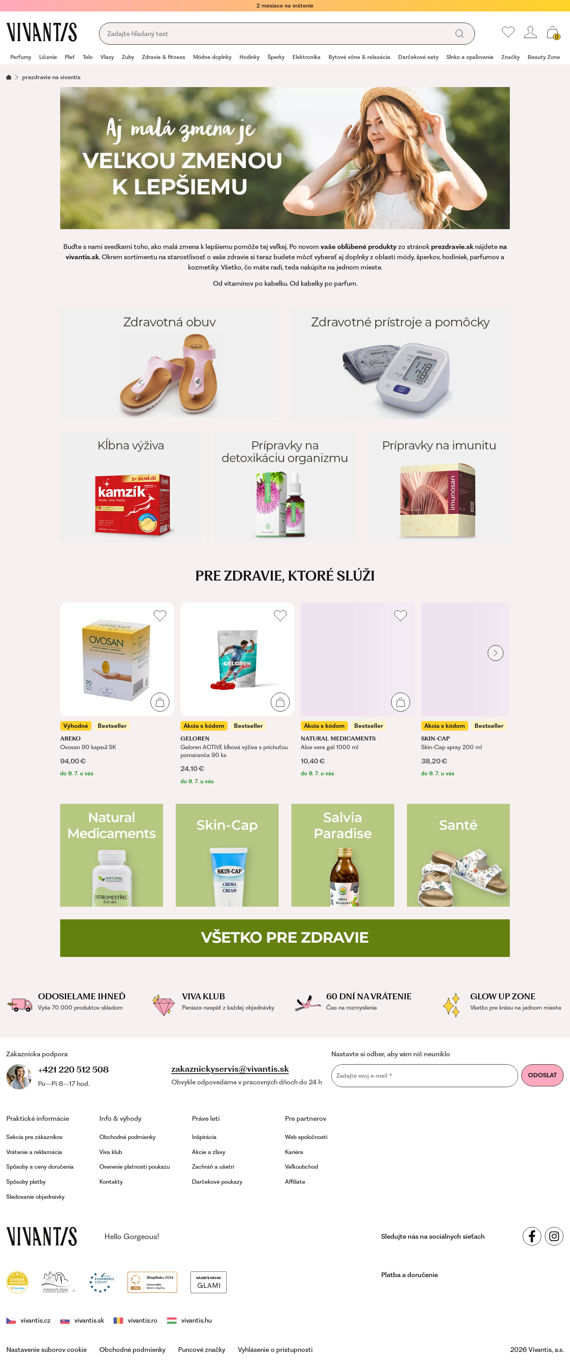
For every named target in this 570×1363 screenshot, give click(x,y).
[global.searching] (276, 34)
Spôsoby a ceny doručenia (40, 1166)
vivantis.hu (189, 1320)
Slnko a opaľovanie (470, 57)
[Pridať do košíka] (159, 702)
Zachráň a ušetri (213, 1166)
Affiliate (295, 1181)
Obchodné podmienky (127, 1137)
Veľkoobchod (301, 1166)
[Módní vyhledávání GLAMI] (208, 1281)
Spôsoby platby (26, 1181)
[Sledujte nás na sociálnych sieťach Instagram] (554, 1236)
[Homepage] (41, 32)
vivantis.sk (82, 1320)
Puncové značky (201, 1350)
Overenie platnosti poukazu (134, 1166)
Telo (88, 57)
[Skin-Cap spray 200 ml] (478, 690)
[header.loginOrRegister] (530, 32)
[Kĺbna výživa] (130, 487)
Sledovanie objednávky (35, 1196)
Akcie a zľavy (208, 1152)
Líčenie (48, 57)
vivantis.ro (136, 1320)
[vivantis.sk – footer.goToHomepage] (41, 1236)
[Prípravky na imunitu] (439, 487)
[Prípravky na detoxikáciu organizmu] (284, 487)
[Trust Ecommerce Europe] (101, 1281)
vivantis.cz (28, 1320)
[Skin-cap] (227, 855)
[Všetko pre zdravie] (285, 938)
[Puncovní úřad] (58, 1281)
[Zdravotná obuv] (169, 363)
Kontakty (111, 1181)
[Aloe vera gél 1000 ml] (358, 690)
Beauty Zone (544, 57)
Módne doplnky (212, 57)
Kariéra (294, 1152)
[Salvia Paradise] (342, 855)
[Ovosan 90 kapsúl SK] (117, 690)
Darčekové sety (418, 57)
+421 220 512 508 (73, 1069)
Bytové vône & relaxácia (359, 57)
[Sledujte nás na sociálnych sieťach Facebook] (532, 1236)
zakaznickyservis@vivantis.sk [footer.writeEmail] (230, 1069)
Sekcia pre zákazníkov (34, 1137)
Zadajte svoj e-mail (364, 1076)
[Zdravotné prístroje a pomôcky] (400, 363)
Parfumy (20, 57)
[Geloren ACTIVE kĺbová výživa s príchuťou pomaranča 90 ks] (237, 694)
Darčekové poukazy (217, 1181)
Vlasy (107, 57)
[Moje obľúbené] (508, 32)
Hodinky (249, 57)
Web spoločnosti (306, 1137)
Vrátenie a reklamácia (34, 1152)
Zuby (128, 57)
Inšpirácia (204, 1137)
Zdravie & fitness (163, 57)
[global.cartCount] (553, 32)
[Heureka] (17, 1281)
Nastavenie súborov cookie (46, 1350)
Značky (511, 57)
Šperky (276, 57)
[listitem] (117, 690)
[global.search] (459, 34)
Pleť (70, 57)
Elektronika (307, 57)
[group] (20, 58)
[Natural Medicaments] (111, 855)
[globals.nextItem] (496, 653)
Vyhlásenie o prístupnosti (275, 1350)
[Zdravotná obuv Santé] (458, 855)
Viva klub (110, 1152)
